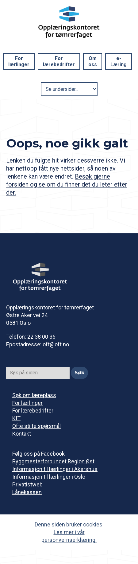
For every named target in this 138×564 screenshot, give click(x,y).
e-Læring (118, 61)
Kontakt (21, 433)
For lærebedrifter (59, 61)
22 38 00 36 (41, 336)
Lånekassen (27, 492)
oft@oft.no (56, 344)
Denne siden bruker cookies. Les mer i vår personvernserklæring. (69, 532)
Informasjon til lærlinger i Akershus (55, 469)
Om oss (92, 61)
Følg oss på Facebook (38, 453)
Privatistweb (27, 484)
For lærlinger (18, 61)
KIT (16, 418)
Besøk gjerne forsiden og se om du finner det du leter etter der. (66, 184)
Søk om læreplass (34, 395)
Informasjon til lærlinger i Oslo (48, 476)
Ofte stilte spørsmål (36, 426)
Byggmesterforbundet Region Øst (53, 461)
